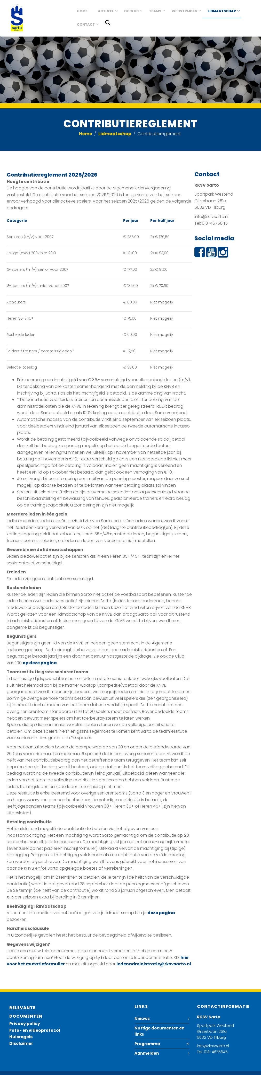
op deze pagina (40, 663)
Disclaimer (21, 1043)
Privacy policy (24, 1024)
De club (131, 11)
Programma (147, 1043)
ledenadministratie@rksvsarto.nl (153, 964)
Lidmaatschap (222, 11)
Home (82, 11)
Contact (86, 24)
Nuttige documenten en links (159, 1031)
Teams (155, 11)
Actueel (106, 11)
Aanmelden (147, 1053)
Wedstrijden (184, 11)
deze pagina (161, 913)
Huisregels (21, 1037)
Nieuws (142, 1018)
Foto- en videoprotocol (34, 1030)
